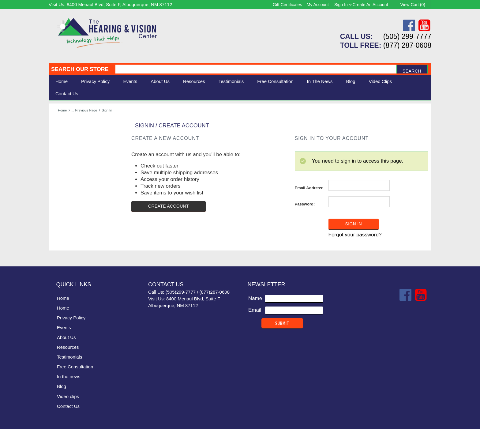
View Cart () (412, 4)
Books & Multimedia (75, 169)
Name (255, 298)
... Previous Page (84, 110)
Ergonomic (64, 162)
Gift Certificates (287, 4)
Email (254, 309)
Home (61, 81)
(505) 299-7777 (407, 36)
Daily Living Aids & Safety (81, 149)
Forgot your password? (355, 234)
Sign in (341, 4)
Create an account (370, 4)
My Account (318, 4)
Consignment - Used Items (82, 176)
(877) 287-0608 (407, 45)
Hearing (61, 135)
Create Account (168, 206)
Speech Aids (66, 155)
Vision (59, 142)
